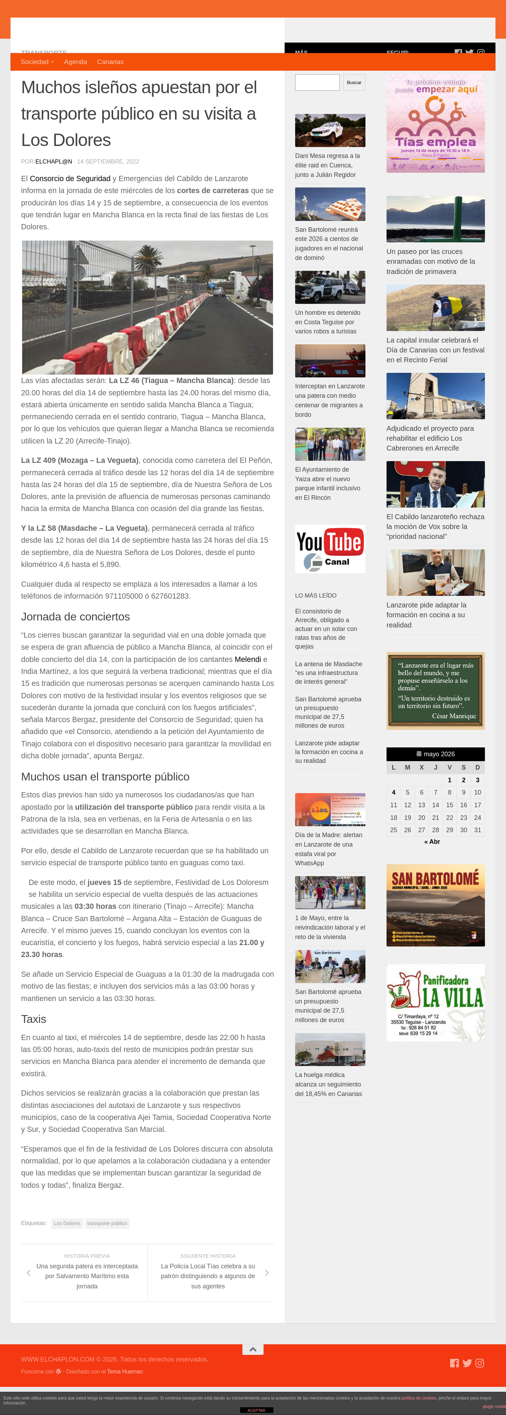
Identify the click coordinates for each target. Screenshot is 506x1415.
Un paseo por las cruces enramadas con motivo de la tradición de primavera (431, 289)
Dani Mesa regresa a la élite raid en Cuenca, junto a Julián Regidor (327, 193)
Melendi (249, 687)
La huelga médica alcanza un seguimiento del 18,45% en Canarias (328, 1113)
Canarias (110, 61)
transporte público (107, 1251)
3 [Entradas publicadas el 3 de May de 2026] (478, 808)
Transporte (44, 81)
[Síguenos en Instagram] (480, 81)
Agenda (75, 61)
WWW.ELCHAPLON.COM (124, 26)
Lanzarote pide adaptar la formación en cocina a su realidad (427, 643)
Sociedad (34, 61)
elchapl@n (53, 189)
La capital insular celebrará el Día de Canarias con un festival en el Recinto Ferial (436, 378)
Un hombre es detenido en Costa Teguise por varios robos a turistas (328, 350)
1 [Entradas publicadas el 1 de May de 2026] (450, 808)
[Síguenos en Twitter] (469, 81)
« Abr (432, 869)
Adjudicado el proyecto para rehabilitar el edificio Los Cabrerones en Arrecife (430, 466)
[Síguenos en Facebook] (458, 81)
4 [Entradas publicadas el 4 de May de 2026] (393, 820)
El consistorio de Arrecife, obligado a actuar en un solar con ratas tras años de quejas (326, 657)
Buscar (354, 110)
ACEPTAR (256, 1410)
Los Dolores (67, 1251)
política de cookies (419, 1398)
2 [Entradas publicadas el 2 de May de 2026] (464, 808)
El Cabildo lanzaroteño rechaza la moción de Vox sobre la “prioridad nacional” (436, 554)
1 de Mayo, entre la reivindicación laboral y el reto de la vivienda (330, 956)
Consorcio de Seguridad (71, 207)
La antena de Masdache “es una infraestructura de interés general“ (328, 701)
